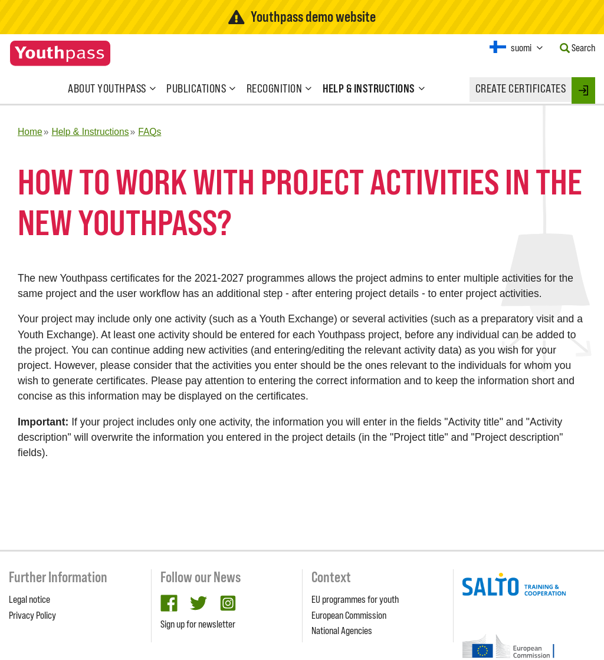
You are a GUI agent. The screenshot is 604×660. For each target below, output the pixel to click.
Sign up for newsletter (197, 624)
